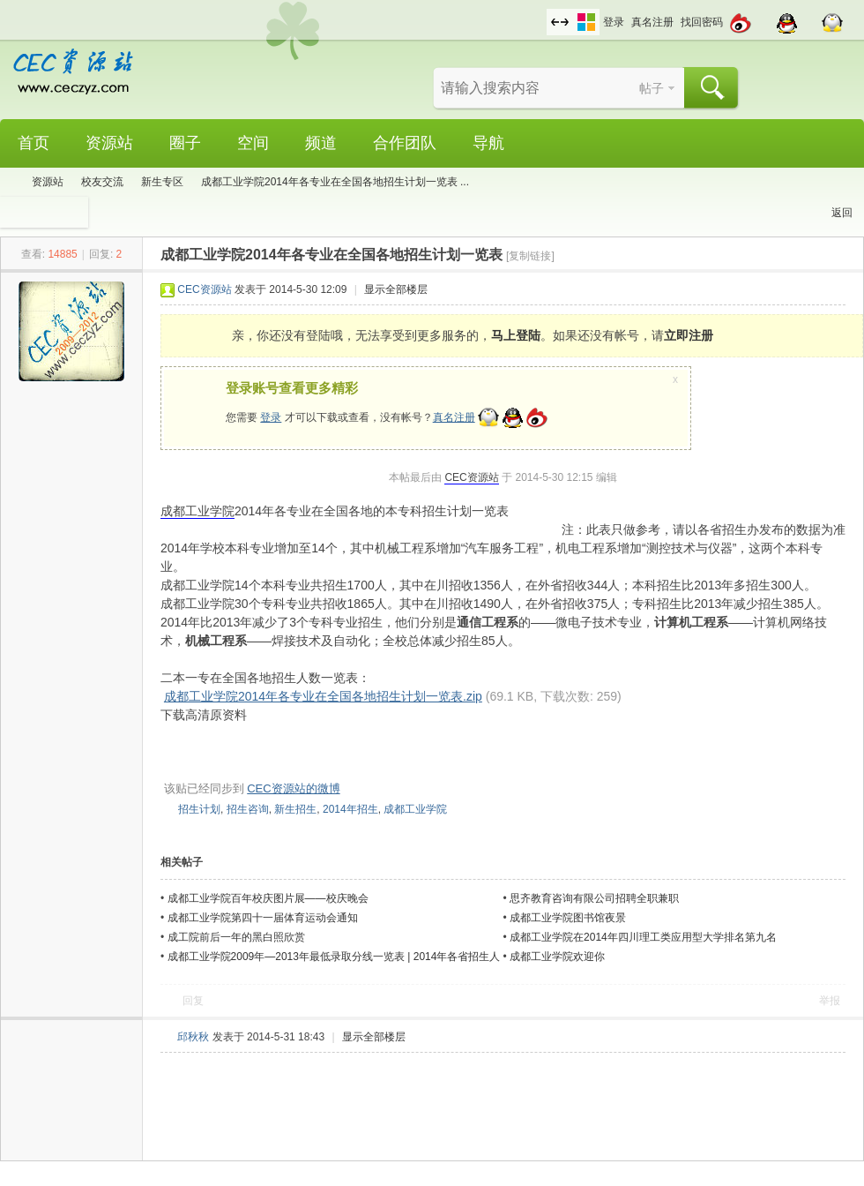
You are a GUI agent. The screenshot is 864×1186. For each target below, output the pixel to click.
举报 (829, 1001)
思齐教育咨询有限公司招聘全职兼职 (594, 898)
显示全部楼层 (396, 289)
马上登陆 (515, 335)
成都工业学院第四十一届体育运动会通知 (263, 918)
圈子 (185, 143)
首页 (33, 143)
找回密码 (702, 22)
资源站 (109, 143)
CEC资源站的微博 (293, 788)
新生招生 (295, 809)
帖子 (651, 88)
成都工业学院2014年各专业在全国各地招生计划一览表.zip (323, 696)
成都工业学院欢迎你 (557, 956)
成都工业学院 (197, 511)
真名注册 (652, 22)
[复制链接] (530, 256)
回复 (193, 1001)
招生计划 (199, 809)
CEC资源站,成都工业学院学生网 (7, 182)
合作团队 (404, 143)
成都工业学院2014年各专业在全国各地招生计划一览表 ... (335, 182)
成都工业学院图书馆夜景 (568, 918)
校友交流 (102, 182)
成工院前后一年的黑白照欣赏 (236, 937)
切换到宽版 (560, 22)
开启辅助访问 (542, 12)
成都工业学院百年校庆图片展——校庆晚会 (268, 898)
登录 (613, 22)
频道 (321, 143)
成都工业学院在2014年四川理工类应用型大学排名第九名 (643, 937)
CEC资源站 (204, 289)
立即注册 (688, 335)
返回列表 (842, 217)
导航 (488, 143)
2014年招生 (350, 809)
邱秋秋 (193, 1037)
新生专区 (162, 182)
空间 (253, 143)
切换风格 (586, 22)
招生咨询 (248, 809)
